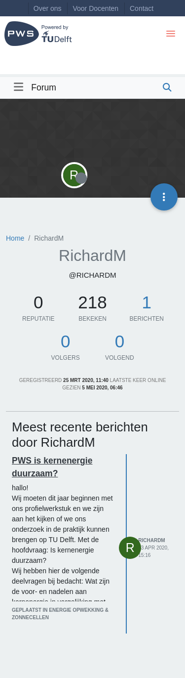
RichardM (151, 540)
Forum (43, 87)
